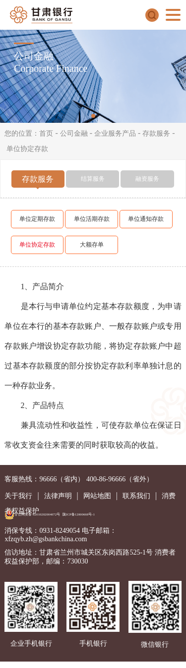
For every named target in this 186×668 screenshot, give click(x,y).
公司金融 (74, 133)
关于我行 (18, 496)
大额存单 (92, 244)
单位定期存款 (37, 218)
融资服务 (147, 178)
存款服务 (156, 133)
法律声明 (58, 496)
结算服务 (93, 178)
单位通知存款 (146, 218)
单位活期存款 (92, 218)
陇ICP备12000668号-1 (78, 514)
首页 (46, 133)
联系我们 (136, 496)
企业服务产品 (115, 133)
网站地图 (97, 496)
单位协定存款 (27, 149)
